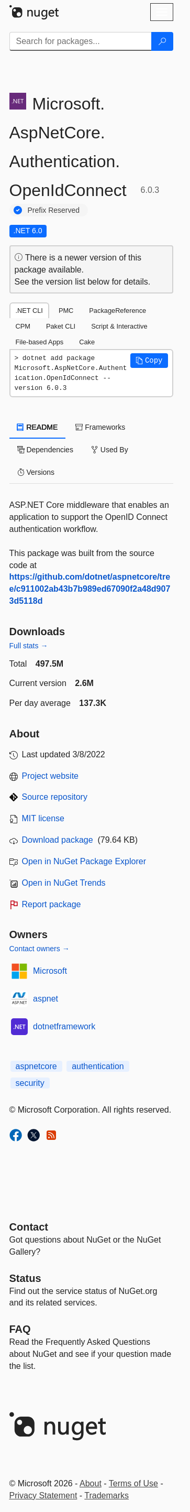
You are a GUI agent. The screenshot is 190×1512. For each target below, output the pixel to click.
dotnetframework (64, 1026)
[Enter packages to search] (80, 41)
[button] (149, 360)
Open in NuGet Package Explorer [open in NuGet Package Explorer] (84, 861)
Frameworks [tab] (100, 427)
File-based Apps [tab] (40, 342)
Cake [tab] (87, 342)
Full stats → (28, 645)
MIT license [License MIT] (43, 818)
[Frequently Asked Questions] (20, 1329)
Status (25, 1278)
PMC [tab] (66, 310)
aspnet (45, 998)
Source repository (54, 796)
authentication (98, 1066)
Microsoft (50, 970)
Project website (50, 775)
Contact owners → (39, 948)
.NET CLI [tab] (29, 310)
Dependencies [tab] (45, 449)
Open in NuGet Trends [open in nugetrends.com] (64, 882)
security (30, 1083)
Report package (51, 904)
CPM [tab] (23, 326)
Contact (28, 1227)
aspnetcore (36, 1066)
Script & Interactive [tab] (119, 326)
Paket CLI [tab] (60, 326)
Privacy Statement (43, 1495)
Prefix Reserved (54, 210)
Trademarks (106, 1495)
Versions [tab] (36, 472)
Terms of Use (133, 1483)
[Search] (162, 41)
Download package (57, 839)
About (91, 1483)
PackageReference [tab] (117, 310)
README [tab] (37, 427)
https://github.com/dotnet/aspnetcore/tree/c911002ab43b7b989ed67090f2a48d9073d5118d (90, 588)
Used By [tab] (109, 449)
